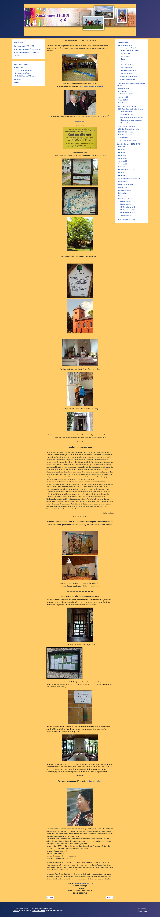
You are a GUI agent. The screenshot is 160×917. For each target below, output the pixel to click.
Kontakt (17, 83)
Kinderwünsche (123, 196)
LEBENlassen (122, 91)
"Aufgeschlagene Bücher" (128, 79)
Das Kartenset (122, 181)
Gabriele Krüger (95, 781)
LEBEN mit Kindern (124, 88)
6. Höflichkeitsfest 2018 (127, 201)
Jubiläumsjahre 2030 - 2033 (24, 46)
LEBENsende (122, 103)
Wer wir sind (18, 43)
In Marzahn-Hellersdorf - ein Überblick (27, 49)
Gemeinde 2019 (123, 147)
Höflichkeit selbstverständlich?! (128, 179)
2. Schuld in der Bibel (126, 114)
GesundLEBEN (123, 100)
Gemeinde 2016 (123, 155)
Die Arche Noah (126, 65)
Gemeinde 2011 (123, 172)
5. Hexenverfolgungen (127, 123)
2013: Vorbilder (123, 138)
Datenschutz (142, 911)
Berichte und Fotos (124, 199)
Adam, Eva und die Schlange (130, 50)
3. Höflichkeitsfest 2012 (127, 210)
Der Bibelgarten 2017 (125, 45)
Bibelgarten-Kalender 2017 (128, 76)
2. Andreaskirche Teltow (23, 73)
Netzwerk (17, 79)
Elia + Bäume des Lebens (129, 70)
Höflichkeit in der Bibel (125, 184)
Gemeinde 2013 (123, 164)
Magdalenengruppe (21, 64)
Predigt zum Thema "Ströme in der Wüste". (91, 116)
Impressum (142, 908)
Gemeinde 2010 (123, 175)
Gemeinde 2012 (123, 167)
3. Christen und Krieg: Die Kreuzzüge (131, 117)
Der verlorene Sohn (127, 73)
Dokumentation (122, 43)
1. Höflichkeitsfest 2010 (127, 215)
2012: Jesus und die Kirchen (127, 140)
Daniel (123, 59)
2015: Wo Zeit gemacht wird (127, 132)
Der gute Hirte (125, 53)
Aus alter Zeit (122, 187)
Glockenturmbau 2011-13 (126, 170)
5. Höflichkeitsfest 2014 (127, 204)
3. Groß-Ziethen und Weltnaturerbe (26, 76)
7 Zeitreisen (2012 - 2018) (126, 106)
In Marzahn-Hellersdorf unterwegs (26, 53)
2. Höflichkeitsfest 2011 (127, 213)
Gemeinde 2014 (123, 161)
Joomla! (16, 911)
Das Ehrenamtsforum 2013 (127, 219)
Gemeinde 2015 (123, 158)
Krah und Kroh (122, 193)
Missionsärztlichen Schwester (91, 86)
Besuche (17, 56)
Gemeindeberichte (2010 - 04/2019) (130, 144)
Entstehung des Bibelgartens (129, 48)
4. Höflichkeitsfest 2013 (127, 207)
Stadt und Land (19, 67)
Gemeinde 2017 (123, 152)
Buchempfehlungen (124, 190)
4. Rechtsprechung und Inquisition (130, 120)
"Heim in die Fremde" (126, 94)
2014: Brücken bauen (125, 135)
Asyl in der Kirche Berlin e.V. (84, 883)
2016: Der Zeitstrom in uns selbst (128, 129)
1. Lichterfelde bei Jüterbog (24, 70)
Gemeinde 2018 (123, 149)
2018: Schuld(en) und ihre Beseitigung (130, 109)
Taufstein (124, 62)
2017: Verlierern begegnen (126, 126)
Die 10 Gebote (125, 56)
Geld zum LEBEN (123, 97)
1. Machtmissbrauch (126, 111)
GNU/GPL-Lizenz (38, 911)
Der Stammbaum (126, 67)
